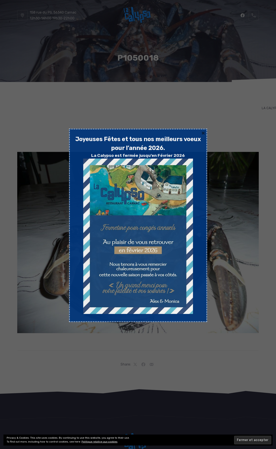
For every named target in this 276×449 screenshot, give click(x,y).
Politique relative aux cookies (100, 441)
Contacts (237, 93)
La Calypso (39, 93)
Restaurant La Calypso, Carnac (128, 433)
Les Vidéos (211, 93)
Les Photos (183, 93)
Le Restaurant (71, 93)
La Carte (100, 93)
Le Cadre (156, 93)
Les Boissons (128, 93)
